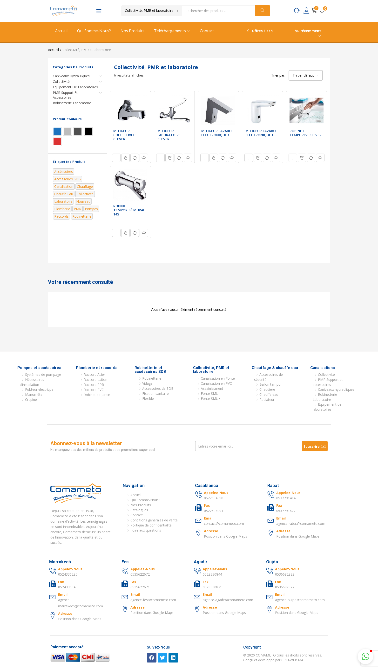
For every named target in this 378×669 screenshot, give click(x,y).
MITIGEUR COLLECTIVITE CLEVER (124, 135)
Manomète (33, 394)
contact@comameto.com (224, 523)
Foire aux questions (145, 530)
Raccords (61, 216)
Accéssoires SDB (67, 179)
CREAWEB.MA (292, 660)
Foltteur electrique (39, 389)
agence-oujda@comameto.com (300, 600)
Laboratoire (63, 201)
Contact (207, 30)
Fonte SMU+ (211, 398)
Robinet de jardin (97, 394)
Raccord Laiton (95, 379)
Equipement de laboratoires (75, 87)
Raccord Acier (94, 374)
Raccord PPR (94, 384)
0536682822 (284, 574)
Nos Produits (132, 30)
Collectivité (61, 81)
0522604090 (213, 498)
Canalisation (63, 186)
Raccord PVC (94, 389)
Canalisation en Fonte (218, 378)
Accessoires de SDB (158, 388)
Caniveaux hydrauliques (71, 76)
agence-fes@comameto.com (153, 600)
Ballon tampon (271, 384)
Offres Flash (260, 30)
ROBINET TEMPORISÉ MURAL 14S (129, 210)
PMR (77, 209)
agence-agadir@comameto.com (228, 600)
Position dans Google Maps (225, 536)
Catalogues (139, 510)
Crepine (31, 399)
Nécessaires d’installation (32, 382)
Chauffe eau (63, 194)
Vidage (147, 383)
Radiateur (266, 399)
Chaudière (267, 389)
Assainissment (212, 388)
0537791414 (286, 498)
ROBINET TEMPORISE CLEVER (306, 133)
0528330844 (212, 574)
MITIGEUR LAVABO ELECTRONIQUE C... (217, 133)
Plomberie (62, 209)
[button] (151, 10)
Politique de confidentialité (151, 525)
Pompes (91, 209)
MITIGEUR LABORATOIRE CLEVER (169, 135)
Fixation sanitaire (155, 393)
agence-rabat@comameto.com (300, 523)
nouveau (83, 201)
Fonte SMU (209, 393)
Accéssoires (63, 171)
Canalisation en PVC (216, 383)
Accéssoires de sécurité (268, 377)
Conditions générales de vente (154, 520)
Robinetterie (81, 216)
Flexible (148, 398)
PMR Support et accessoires (65, 95)
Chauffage (85, 186)
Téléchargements (172, 30)
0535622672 (140, 574)
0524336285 (67, 574)
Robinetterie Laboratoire (72, 103)
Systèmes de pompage (43, 374)
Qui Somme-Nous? (94, 30)
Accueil (61, 30)
